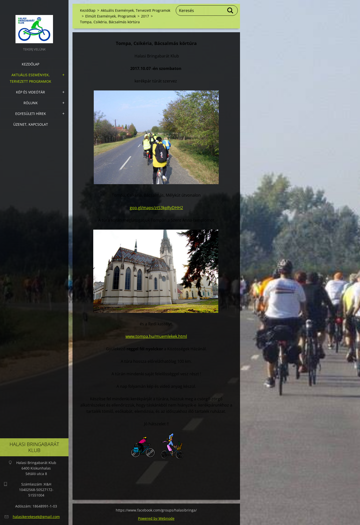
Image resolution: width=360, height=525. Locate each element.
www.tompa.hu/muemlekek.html (156, 336)
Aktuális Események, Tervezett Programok (30, 78)
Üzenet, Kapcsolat (30, 124)
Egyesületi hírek (30, 113)
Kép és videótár (30, 92)
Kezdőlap (30, 64)
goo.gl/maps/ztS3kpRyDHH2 (156, 207)
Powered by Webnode (156, 518)
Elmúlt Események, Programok (110, 16)
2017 (145, 16)
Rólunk (31, 102)
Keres (230, 10)
